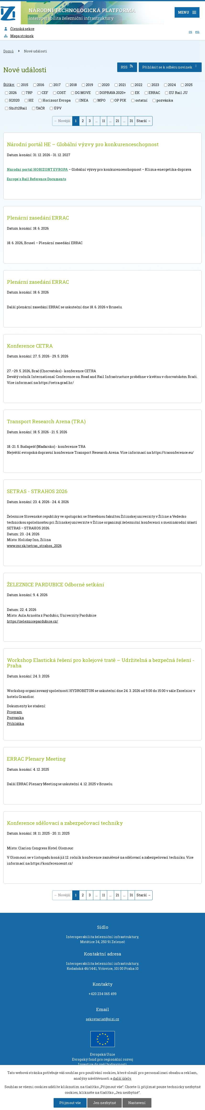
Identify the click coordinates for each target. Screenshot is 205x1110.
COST (61, 92)
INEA (83, 100)
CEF (45, 92)
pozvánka (164, 100)
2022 (138, 85)
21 (117, 121)
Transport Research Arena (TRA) (46, 421)
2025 (189, 85)
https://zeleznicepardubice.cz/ (32, 621)
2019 (89, 85)
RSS (127, 66)
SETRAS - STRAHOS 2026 (37, 491)
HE (30, 100)
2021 (122, 85)
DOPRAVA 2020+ (113, 92)
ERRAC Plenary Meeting (36, 758)
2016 (40, 85)
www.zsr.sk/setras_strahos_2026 (34, 545)
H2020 (14, 100)
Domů (8, 51)
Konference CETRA (30, 345)
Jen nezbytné (104, 1102)
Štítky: (9, 84)
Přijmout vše (70, 1102)
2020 (106, 85)
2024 (172, 85)
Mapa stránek (19, 36)
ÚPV (57, 108)
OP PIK (120, 100)
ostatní (141, 100)
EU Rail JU (178, 92)
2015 (24, 85)
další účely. (122, 1078)
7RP (29, 92)
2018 (73, 85)
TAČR (40, 108)
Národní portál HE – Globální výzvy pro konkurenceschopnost (83, 144)
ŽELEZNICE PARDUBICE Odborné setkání (55, 584)
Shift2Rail (18, 108)
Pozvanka (15, 717)
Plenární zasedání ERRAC (38, 217)
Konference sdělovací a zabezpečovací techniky (65, 823)
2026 (13, 92)
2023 (155, 85)
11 (103, 121)
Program (14, 712)
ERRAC (154, 92)
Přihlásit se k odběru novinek (170, 66)
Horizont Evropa (57, 100)
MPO (101, 100)
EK (137, 92)
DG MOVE (83, 92)
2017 (57, 85)
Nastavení (137, 1102)
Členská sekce (19, 28)
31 (131, 121)
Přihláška (15, 723)
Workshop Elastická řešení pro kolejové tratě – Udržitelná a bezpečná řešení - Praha (100, 663)
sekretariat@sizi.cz (102, 1019)
